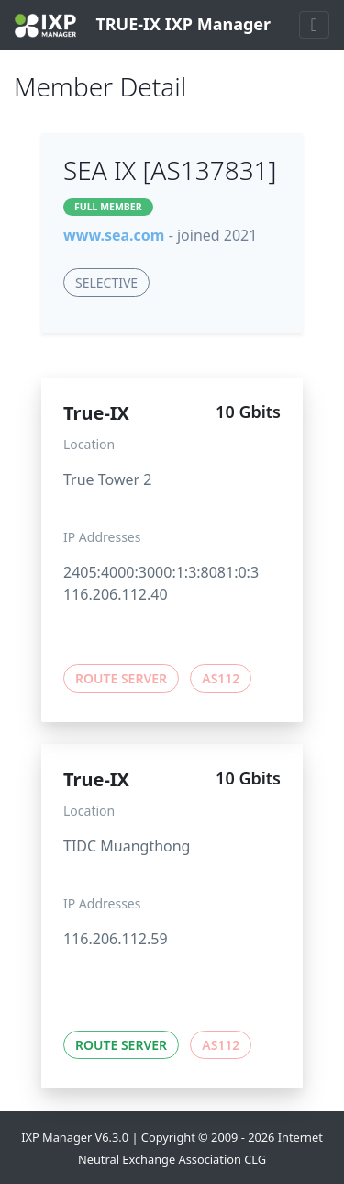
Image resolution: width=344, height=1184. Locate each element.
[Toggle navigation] (314, 25)
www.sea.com (113, 235)
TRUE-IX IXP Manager (143, 25)
